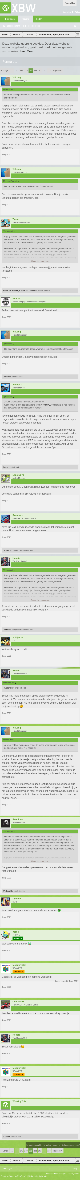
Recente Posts (33, 26)
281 (35, 70)
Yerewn (15, 291)
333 (48, 70)
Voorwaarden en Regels (56, 1174)
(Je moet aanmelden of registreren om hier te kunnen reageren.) (53, 1145)
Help (75, 1169)
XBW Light (7, 1169)
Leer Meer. (27, 51)
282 (39, 70)
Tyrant (16, 219)
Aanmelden (70, 3)
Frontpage (10, 19)
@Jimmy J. (45, 405)
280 (30, 71)
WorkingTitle (8, 891)
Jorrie (16, 932)
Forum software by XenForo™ (14, 1176)
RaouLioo (7, 630)
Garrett (22, 291)
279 (25, 70)
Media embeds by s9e (37, 1176)
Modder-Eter (19, 965)
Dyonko (6, 550)
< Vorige (4, 70)
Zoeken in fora (13, 26)
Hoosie (16, 558)
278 (21, 70)
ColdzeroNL (19, 1001)
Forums (25, 19)
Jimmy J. (17, 384)
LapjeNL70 (18, 475)
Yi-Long (17, 77)
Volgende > (57, 70)
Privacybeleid (73, 1174)
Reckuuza (7, 377)
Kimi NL (17, 298)
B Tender (6, 1136)
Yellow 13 (7, 291)
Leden (39, 19)
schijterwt (18, 637)
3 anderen (33, 291)
